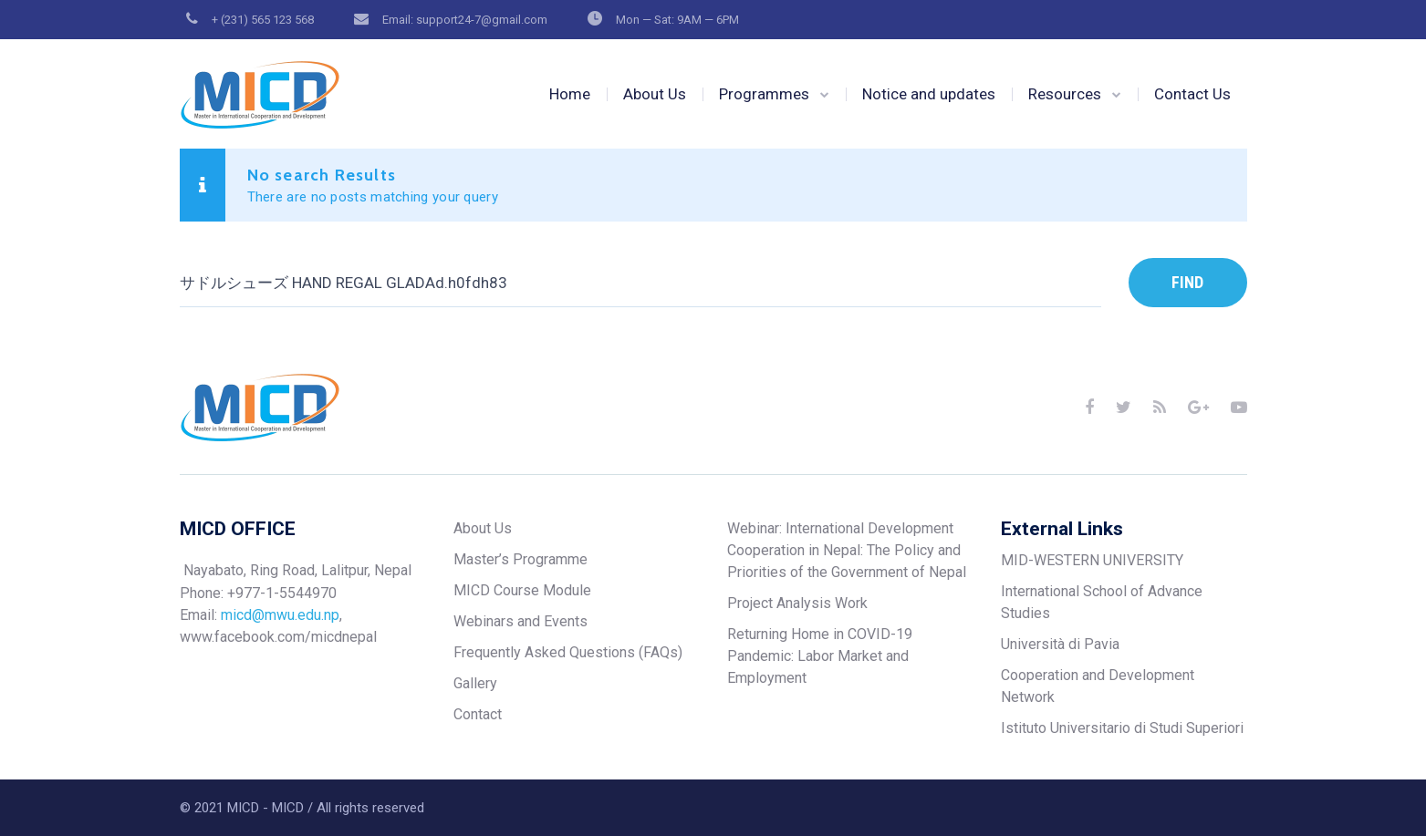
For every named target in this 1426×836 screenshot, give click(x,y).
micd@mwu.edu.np (280, 615)
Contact (477, 714)
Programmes (764, 94)
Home (569, 94)
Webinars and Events (520, 621)
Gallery (475, 683)
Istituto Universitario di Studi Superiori (1122, 728)
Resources (1064, 94)
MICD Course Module (522, 590)
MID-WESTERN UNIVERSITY (1092, 560)
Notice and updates (928, 94)
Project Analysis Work (797, 603)
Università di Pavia (1060, 644)
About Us (654, 94)
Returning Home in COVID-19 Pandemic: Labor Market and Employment (819, 655)
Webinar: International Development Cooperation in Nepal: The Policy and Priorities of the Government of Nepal (846, 550)
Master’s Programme (520, 559)
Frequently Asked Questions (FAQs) (567, 652)
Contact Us (1192, 94)
